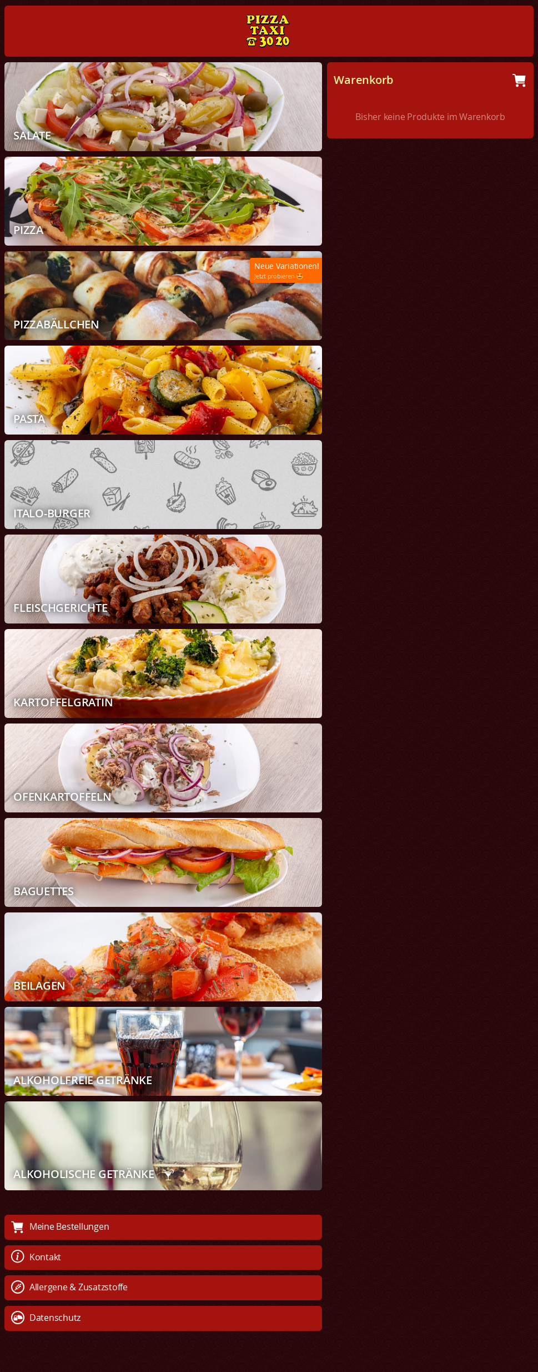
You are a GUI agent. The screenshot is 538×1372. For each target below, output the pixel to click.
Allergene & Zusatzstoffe (69, 1287)
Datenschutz (46, 1317)
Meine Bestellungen (60, 1226)
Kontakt (36, 1257)
